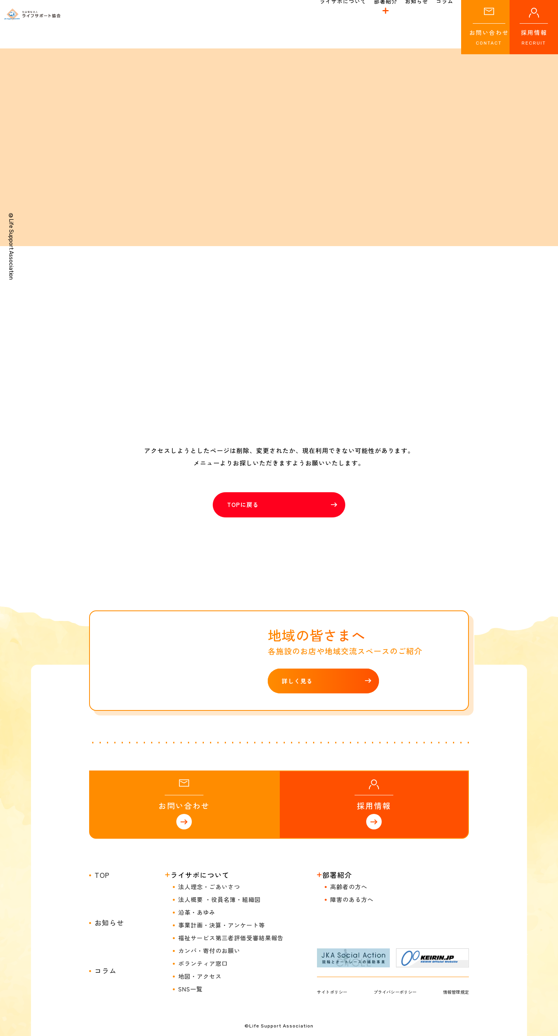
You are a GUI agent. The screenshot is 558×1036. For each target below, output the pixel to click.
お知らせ (109, 867)
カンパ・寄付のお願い (209, 895)
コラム (106, 915)
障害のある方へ (352, 844)
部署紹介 (385, 21)
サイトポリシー (337, 936)
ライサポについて (199, 819)
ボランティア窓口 (203, 908)
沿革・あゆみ (196, 857)
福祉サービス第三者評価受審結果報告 (231, 882)
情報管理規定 (451, 936)
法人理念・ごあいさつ (209, 831)
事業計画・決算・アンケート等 (221, 869)
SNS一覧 (190, 933)
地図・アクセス (200, 921)
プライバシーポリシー (396, 936)
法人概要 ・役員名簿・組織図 (219, 844)
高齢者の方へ (348, 831)
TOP (102, 819)
